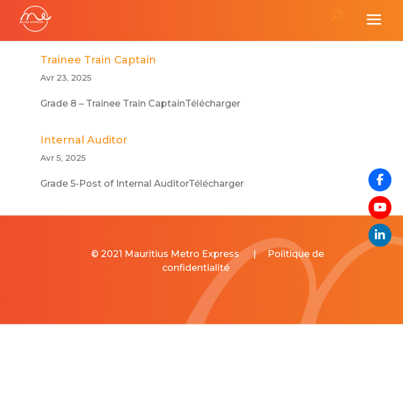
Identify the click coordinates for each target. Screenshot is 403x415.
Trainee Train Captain (98, 60)
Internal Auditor (83, 140)
